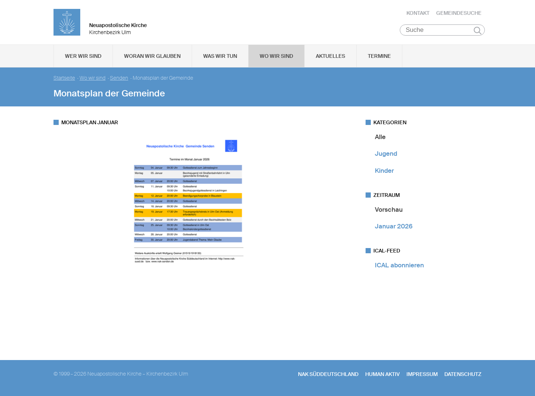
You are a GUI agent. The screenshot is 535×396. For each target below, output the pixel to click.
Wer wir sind (83, 56)
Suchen (478, 30)
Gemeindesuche (459, 13)
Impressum (422, 374)
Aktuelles (330, 56)
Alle (380, 137)
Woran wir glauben (152, 56)
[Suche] (442, 30)
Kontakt (417, 13)
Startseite (64, 78)
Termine (379, 56)
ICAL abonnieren (399, 265)
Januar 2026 (393, 226)
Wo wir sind (276, 56)
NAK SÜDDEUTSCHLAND (328, 374)
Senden (119, 78)
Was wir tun (220, 56)
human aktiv (382, 374)
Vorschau (389, 209)
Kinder (384, 170)
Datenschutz (463, 374)
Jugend (386, 153)
